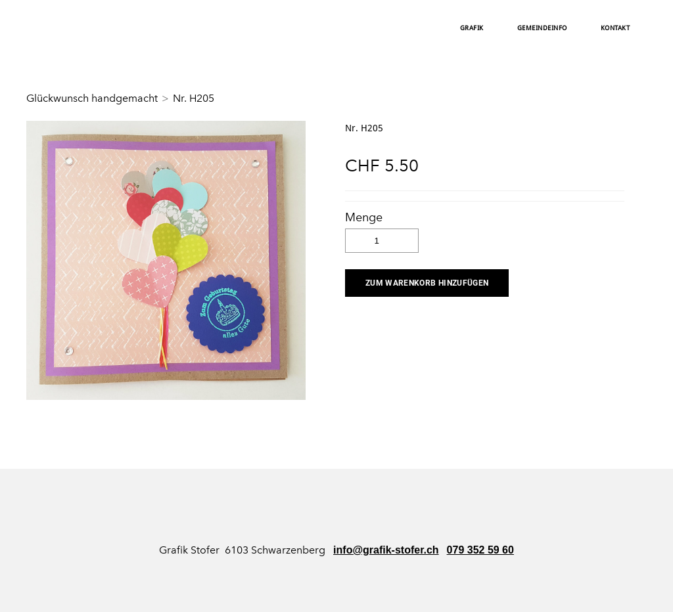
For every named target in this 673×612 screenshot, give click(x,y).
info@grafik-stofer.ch (386, 550)
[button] (427, 283)
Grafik (472, 28)
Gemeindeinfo (542, 28)
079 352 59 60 (480, 550)
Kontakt (615, 28)
